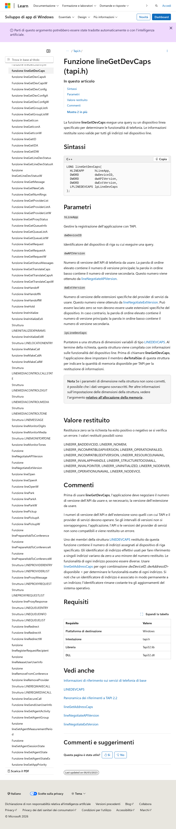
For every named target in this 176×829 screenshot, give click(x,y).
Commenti (74, 105)
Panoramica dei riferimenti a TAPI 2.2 (90, 698)
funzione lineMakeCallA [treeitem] (27, 355)
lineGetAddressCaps (78, 566)
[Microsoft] (8, 5)
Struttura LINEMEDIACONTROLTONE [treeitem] (29, 410)
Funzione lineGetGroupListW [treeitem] (30, 114)
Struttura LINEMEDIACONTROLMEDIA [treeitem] (30, 399)
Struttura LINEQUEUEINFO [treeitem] (29, 614)
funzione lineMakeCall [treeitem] (26, 349)
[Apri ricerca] (156, 5)
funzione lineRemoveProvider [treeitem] (30, 680)
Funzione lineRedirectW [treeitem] (27, 639)
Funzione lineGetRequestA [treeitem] (28, 250)
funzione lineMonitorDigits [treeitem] (29, 426)
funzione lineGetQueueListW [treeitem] (30, 238)
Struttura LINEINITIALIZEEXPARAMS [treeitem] (29, 328)
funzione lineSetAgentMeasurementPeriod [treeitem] (32, 728)
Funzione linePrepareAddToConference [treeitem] (30, 533)
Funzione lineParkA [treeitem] (24, 499)
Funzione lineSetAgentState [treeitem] (29, 752)
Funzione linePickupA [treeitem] (25, 518)
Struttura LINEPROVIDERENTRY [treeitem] (32, 565)
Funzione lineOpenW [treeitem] (25, 486)
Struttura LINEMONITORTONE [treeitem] (31, 438)
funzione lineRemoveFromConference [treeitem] (30, 671)
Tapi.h (77, 51)
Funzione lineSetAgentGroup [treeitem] (30, 717)
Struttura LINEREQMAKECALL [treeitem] (31, 686)
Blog (128, 804)
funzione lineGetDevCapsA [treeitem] (29, 77)
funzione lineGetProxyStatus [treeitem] (30, 219)
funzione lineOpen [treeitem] (23, 474)
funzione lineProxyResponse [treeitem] (29, 601)
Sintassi (72, 89)
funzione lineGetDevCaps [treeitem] (28, 71)
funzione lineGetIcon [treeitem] (25, 120)
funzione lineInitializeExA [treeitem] (27, 319)
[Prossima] (147, 5)
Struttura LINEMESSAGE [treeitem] (27, 420)
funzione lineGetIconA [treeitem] (26, 127)
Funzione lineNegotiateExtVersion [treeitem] (27, 465)
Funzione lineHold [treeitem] (23, 306)
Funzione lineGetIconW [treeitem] (27, 133)
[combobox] (29, 59)
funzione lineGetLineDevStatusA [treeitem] (32, 164)
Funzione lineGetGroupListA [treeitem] (30, 108)
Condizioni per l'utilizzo (96, 810)
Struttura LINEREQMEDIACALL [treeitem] (32, 692)
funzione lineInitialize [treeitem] (25, 313)
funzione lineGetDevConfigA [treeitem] (30, 95)
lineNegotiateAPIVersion (99, 278)
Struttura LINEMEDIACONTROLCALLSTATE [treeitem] (32, 373)
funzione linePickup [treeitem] (24, 511)
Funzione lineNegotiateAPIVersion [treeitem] (27, 453)
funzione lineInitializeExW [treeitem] (28, 337)
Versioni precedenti (108, 804)
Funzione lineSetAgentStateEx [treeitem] (31, 758)
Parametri (73, 94)
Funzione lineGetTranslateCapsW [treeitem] (33, 281)
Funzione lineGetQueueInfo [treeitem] (29, 226)
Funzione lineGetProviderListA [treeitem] (31, 207)
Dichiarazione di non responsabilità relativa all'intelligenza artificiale (48, 804)
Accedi (166, 6)
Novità (143, 17)
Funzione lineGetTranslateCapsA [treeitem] (32, 275)
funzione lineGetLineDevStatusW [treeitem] (27, 173)
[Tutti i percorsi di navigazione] (67, 51)
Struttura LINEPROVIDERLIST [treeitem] (30, 571)
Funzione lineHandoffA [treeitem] (26, 294)
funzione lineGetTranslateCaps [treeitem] (31, 269)
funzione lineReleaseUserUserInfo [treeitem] (27, 659)
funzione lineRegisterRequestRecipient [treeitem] (30, 647)
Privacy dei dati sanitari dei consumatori (48, 810)
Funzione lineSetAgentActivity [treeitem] (31, 711)
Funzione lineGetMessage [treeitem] (28, 182)
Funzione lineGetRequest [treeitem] (28, 244)
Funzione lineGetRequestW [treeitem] (29, 256)
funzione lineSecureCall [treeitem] (26, 699)
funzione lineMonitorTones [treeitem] (29, 445)
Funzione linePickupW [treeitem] (26, 524)
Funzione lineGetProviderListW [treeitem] (31, 213)
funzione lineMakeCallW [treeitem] (27, 362)
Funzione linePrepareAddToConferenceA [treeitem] (31, 544)
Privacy (9, 810)
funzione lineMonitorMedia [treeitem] (29, 432)
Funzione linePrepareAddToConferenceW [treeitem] (32, 556)
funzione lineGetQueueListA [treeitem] (30, 232)
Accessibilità (124, 810)
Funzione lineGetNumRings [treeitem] (29, 194)
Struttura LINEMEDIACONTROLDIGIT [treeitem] (29, 387)
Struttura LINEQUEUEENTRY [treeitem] (30, 608)
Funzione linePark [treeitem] (23, 493)
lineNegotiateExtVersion (140, 302)
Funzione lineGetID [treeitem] (24, 139)
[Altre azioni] (167, 51)
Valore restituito (77, 100)
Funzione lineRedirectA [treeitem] (26, 633)
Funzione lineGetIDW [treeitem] (25, 151)
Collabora (145, 804)
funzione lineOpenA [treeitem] (24, 480)
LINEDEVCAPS (154, 342)
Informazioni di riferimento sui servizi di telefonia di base (105, 680)
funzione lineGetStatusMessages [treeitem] (32, 263)
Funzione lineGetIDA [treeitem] (25, 145)
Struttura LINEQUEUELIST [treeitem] (28, 620)
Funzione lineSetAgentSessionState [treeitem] (28, 743)
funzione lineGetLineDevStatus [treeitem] (31, 158)
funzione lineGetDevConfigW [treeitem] (30, 102)
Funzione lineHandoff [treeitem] (25, 288)
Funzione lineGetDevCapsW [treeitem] (29, 83)
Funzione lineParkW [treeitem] (24, 505)
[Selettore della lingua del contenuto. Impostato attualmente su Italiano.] (14, 793)
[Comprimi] (48, 51)
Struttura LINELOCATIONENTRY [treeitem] (32, 343)
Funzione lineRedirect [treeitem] (25, 626)
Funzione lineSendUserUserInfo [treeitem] (32, 705)
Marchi (144, 810)
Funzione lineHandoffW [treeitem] (27, 300)
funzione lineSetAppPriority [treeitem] (29, 764)
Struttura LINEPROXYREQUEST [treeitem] (32, 584)
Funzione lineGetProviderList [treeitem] (30, 200)
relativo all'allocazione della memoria (114, 397)
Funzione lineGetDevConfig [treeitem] (29, 89)
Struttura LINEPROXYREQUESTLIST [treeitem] (28, 592)
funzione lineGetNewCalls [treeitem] (28, 188)
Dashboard (162, 17)
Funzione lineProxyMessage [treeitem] (29, 577)
